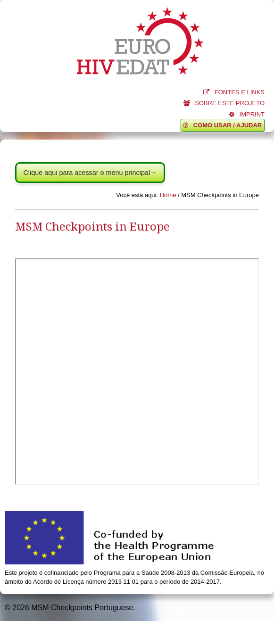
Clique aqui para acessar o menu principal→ (90, 172)
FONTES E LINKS (234, 92)
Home (168, 195)
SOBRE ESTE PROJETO (224, 103)
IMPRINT (247, 114)
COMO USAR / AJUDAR (222, 125)
